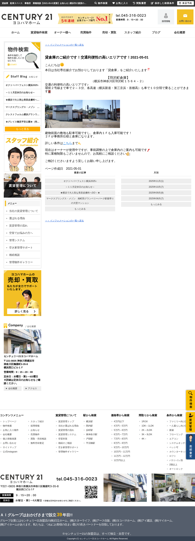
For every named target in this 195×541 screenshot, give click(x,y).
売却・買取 (109, 32)
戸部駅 (89, 438)
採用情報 (166, 21)
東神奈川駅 (91, 434)
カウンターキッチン (179, 451)
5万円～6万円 (121, 430)
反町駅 (89, 430)
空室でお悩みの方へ (21, 232)
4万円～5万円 (121, 425)
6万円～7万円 (121, 434)
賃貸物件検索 (39, 32)
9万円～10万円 (121, 447)
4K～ (144, 438)
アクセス (32, 388)
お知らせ (35, 430)
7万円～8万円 (121, 438)
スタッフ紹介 (132, 32)
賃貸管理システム (67, 434)
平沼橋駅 (90, 443)
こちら (67, 143)
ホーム (15, 32)
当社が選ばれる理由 (68, 425)
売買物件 (86, 32)
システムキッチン (178, 443)
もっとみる (80, 209)
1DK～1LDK (148, 425)
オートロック (176, 469)
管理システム (17, 240)
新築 (171, 430)
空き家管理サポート (21, 247)
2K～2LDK (147, 430)
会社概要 (179, 32)
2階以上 (173, 464)
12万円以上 (119, 460)
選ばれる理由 (17, 218)
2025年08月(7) (156, 198)
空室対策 (62, 438)
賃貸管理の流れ (18, 225)
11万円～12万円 (122, 456)
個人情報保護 (9, 438)
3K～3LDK (147, 434)
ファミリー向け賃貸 (179, 421)
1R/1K (145, 421)
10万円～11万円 (122, 451)
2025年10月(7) (156, 187)
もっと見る (22, 128)
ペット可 (173, 447)
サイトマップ (9, 447)
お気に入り (120, 3)
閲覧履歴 (139, 3)
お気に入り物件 (11, 430)
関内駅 (89, 425)
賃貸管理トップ (66, 421)
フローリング (176, 434)
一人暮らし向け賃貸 (179, 425)
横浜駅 (89, 421)
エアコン (173, 438)
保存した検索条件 (162, 3)
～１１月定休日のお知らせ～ (80, 187)
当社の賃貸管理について (23, 210)
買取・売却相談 (38, 438)
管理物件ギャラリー (21, 262)
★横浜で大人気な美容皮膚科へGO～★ (80, 192)
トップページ (9, 421)
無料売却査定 (37, 443)
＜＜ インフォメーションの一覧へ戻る (64, 45)
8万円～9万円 (121, 443)
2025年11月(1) (156, 181)
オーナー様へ (62, 32)
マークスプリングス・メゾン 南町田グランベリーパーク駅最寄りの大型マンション (80, 200)
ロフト (172, 456)
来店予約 (185, 3)
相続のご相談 (65, 443)
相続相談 (14, 254)
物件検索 (7, 425)
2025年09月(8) (156, 192)
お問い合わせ (185, 21)
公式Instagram (10, 451)
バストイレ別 (176, 460)
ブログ (156, 32)
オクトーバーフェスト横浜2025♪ (80, 181)
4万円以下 (119, 421)
